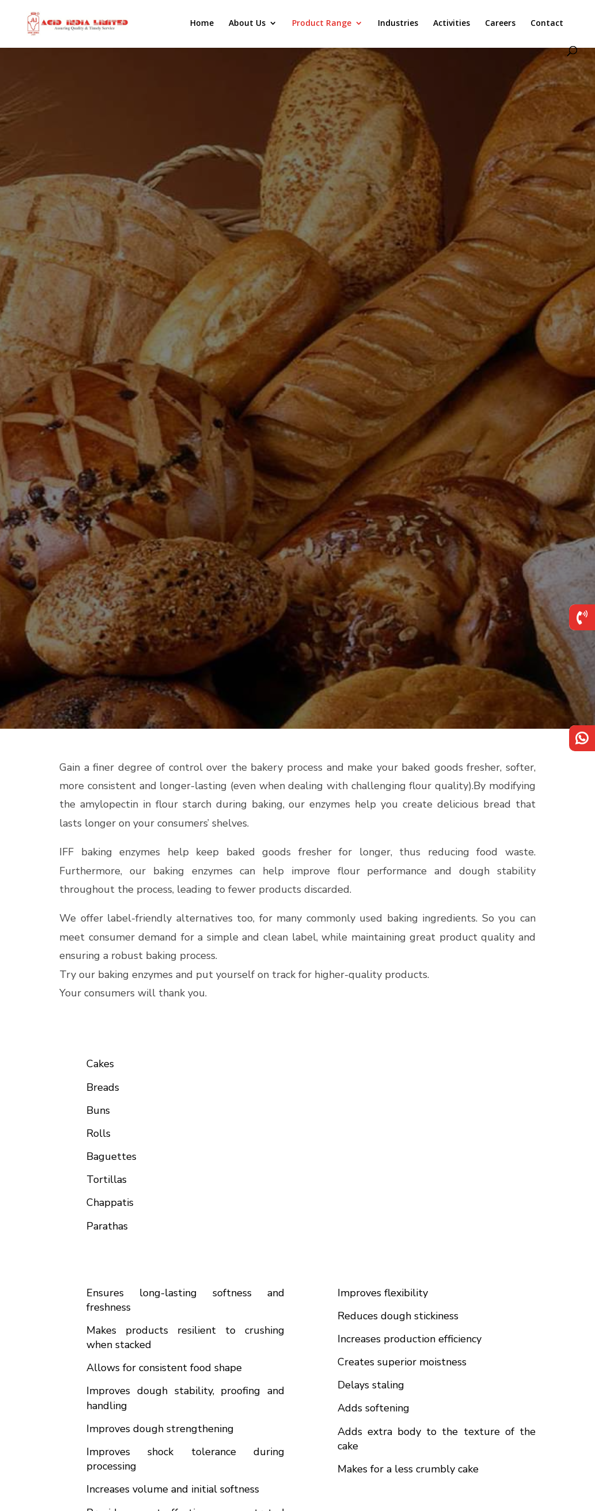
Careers (500, 23)
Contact (546, 23)
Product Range (321, 23)
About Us (247, 23)
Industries (398, 23)
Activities (451, 23)
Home (202, 23)
